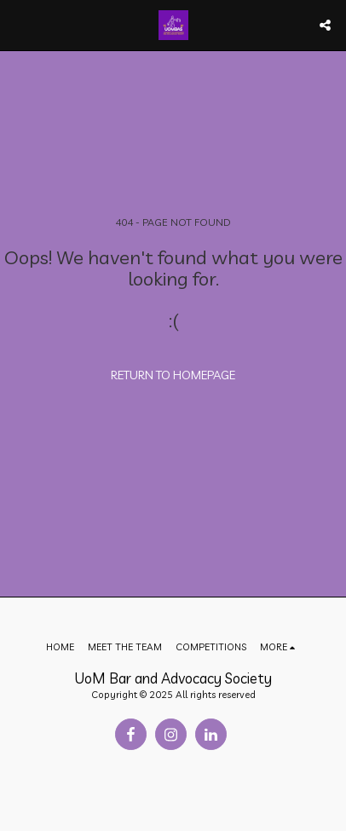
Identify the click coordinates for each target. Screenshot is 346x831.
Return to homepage (173, 375)
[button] (18, 24)
